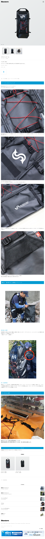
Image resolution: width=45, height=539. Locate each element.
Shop (16, 523)
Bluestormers (13, 523)
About (2, 523)
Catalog (27, 523)
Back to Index (4, 480)
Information (19, 523)
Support (9, 523)
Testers (29, 523)
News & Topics (23, 523)
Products (4, 523)
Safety (7, 523)
